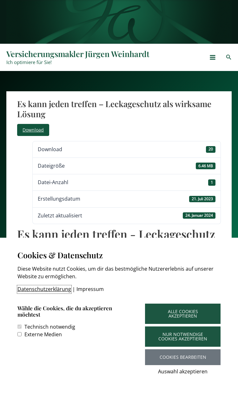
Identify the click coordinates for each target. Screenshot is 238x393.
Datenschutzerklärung (44, 289)
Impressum (90, 289)
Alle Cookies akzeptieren (183, 313)
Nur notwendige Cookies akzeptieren (182, 336)
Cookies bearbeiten (183, 357)
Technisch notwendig (49, 326)
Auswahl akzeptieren (183, 371)
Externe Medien (43, 334)
